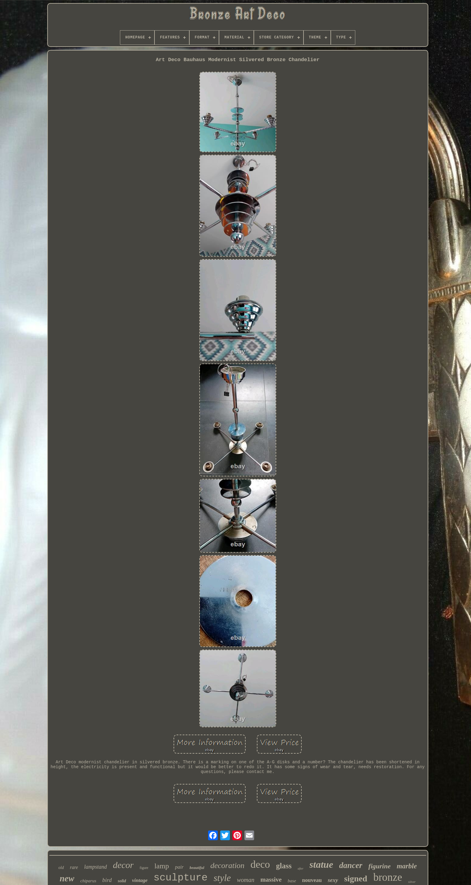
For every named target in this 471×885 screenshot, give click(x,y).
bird (107, 880)
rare (74, 867)
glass (283, 866)
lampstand (95, 867)
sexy (333, 880)
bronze (387, 877)
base (292, 880)
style (222, 878)
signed (355, 878)
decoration (227, 865)
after (300, 868)
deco (260, 864)
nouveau (312, 880)
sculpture (180, 877)
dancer (351, 865)
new (67, 878)
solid (122, 881)
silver (412, 881)
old (61, 867)
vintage (140, 880)
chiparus (88, 880)
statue (321, 864)
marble (407, 866)
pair (179, 867)
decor (123, 865)
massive (271, 879)
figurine (379, 866)
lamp (161, 866)
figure (144, 868)
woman (245, 880)
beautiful (197, 867)
